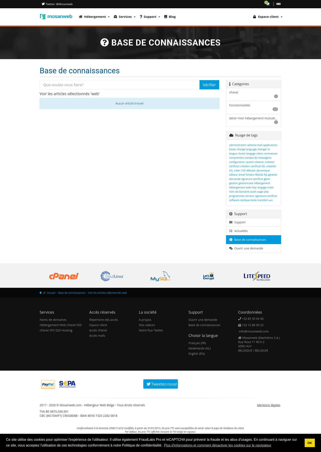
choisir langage (247, 153)
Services (124, 16)
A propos (145, 320)
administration (238, 145)
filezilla (259, 175)
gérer (267, 179)
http (253, 187)
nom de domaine (239, 191)
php (266, 191)
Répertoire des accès (103, 320)
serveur (249, 196)
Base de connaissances (247, 240)
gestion (233, 183)
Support (150, 16)
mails (270, 187)
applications (270, 145)
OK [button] (309, 443)
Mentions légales (268, 405)
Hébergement (94, 16)
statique (245, 200)
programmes (236, 196)
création (259, 162)
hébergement (262, 183)
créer (237, 170)
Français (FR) (197, 343)
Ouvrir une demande (246, 248)
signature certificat (266, 196)
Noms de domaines (53, 320)
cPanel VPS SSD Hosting (56, 330)
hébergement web (240, 187)
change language (247, 149)
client (259, 153)
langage (262, 187)
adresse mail (254, 145)
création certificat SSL (253, 166)
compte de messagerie (258, 158)
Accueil (51, 293)
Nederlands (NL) (199, 348)
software (234, 200)
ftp (265, 175)
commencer (271, 153)
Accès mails (97, 336)
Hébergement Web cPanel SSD (61, 325)
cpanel (250, 162)
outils (253, 191)
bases (232, 149)
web (271, 200)
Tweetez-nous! (162, 384)
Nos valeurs (147, 325)
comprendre (236, 158)
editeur (233, 175)
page (260, 191)
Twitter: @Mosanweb (59, 4)
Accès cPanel (98, 330)
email (242, 175)
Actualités (238, 231)
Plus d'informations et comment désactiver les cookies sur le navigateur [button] (217, 445)
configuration (237, 162)
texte (254, 200)
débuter (251, 170)
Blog (170, 16)
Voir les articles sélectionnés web (107, 293)
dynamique (263, 170)
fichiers (250, 175)
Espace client (98, 325)
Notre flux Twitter (151, 330)
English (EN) (196, 354)
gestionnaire (246, 183)
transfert (262, 200)
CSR (243, 170)
